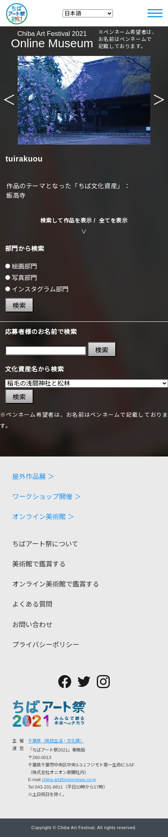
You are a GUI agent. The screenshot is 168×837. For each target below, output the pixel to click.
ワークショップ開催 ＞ (46, 497)
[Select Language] (88, 13)
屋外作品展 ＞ (33, 476)
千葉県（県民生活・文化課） (56, 741)
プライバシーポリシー (45, 645)
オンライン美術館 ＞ (43, 517)
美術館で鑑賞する (39, 564)
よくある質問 (32, 604)
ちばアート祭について (45, 544)
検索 (19, 306)
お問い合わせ (32, 625)
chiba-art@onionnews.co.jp (69, 779)
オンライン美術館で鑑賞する (55, 584)
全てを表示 (113, 220)
